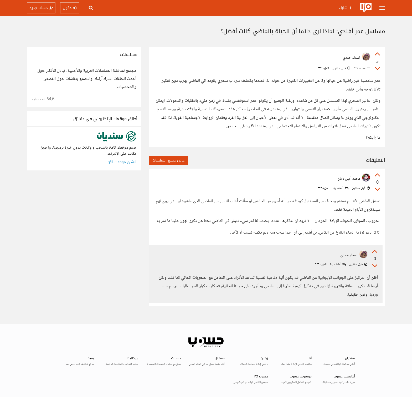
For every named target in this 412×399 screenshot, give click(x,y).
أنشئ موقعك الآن (121, 162)
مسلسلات (361, 68)
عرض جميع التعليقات (168, 160)
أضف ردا (340, 188)
